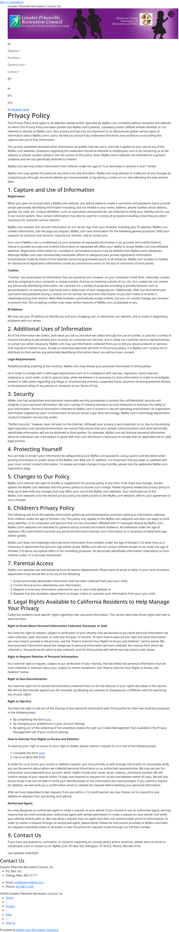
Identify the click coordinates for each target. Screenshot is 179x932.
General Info (16, 65)
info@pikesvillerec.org (28, 882)
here (48, 719)
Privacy (10, 906)
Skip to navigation (11, 2)
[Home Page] (17, 43)
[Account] (17, 78)
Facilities (13, 58)
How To (10, 923)
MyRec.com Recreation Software (37, 930)
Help (9, 914)
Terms (10, 898)
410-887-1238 (24, 887)
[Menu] (10, 102)
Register (13, 51)
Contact (13, 72)
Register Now (20, 109)
